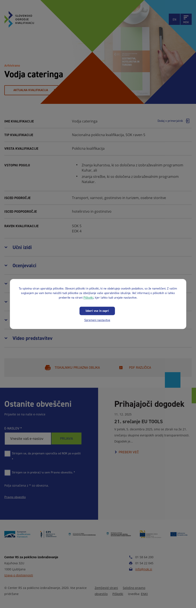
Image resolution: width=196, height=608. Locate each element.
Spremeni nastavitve (97, 320)
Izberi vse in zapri (97, 311)
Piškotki (88, 298)
